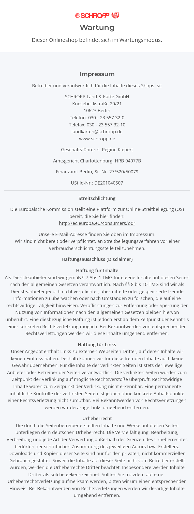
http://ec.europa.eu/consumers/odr (97, 223)
